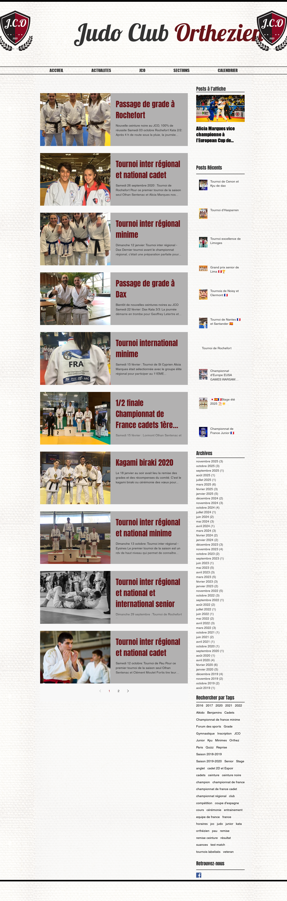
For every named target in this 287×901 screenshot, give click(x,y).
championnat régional (211, 796)
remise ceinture (207, 838)
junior (229, 823)
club (232, 796)
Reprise (221, 747)
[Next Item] (238, 108)
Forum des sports (208, 726)
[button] (142, 70)
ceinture (213, 775)
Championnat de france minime (218, 719)
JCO (237, 733)
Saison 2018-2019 (209, 754)
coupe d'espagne (227, 803)
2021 (228, 705)
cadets (200, 775)
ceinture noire (231, 775)
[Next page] (128, 691)
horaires (202, 823)
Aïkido (200, 712)
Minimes (221, 740)
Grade (228, 726)
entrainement (233, 810)
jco (212, 823)
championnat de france (228, 782)
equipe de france (208, 817)
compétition (204, 803)
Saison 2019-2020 (209, 761)
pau (214, 831)
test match (218, 844)
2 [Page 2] (118, 691)
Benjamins (214, 712)
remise (224, 831)
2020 (219, 705)
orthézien (202, 831)
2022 (238, 705)
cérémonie (214, 810)
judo (220, 823)
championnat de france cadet (216, 789)
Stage (240, 761)
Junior (200, 740)
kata (239, 823)
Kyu (209, 740)
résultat (225, 838)
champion (203, 782)
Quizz (210, 747)
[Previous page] (100, 691)
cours (200, 810)
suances (202, 844)
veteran (228, 851)
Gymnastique (205, 733)
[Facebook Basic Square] (198, 875)
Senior (228, 761)
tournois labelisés (208, 851)
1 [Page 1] (109, 691)
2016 (199, 705)
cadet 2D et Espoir (220, 768)
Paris (199, 747)
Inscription (224, 733)
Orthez (234, 740)
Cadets (229, 712)
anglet (200, 768)
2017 (209, 705)
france (226, 817)
